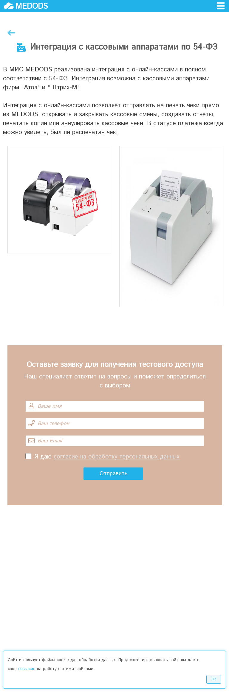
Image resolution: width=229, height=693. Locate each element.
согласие (26, 669)
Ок (213, 679)
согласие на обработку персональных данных (117, 457)
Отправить (113, 474)
